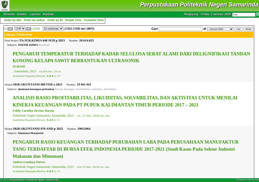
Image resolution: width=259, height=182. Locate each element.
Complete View (94, 19)
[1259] (36, 28)
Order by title (12, 19)
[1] (5, 28)
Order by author (34, 19)
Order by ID (55, 19)
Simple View (73, 19)
